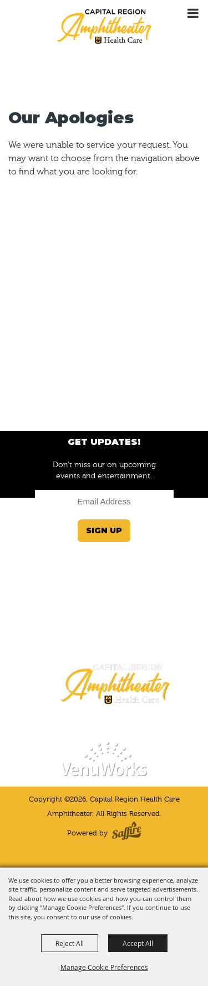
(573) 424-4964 (104, 640)
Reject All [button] (69, 943)
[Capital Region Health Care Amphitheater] (104, 25)
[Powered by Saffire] (126, 833)
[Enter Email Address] (104, 501)
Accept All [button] (138, 943)
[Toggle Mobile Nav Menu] (192, 13)
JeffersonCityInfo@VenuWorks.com (104, 618)
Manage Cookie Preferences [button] (104, 967)
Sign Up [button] (104, 530)
